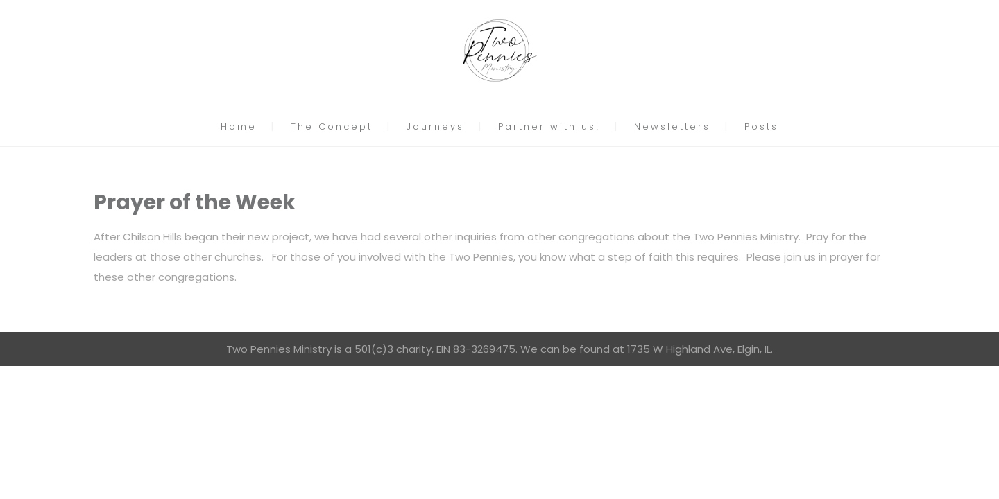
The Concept (332, 126)
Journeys (435, 126)
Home (239, 126)
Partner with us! (549, 126)
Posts (761, 126)
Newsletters (672, 126)
